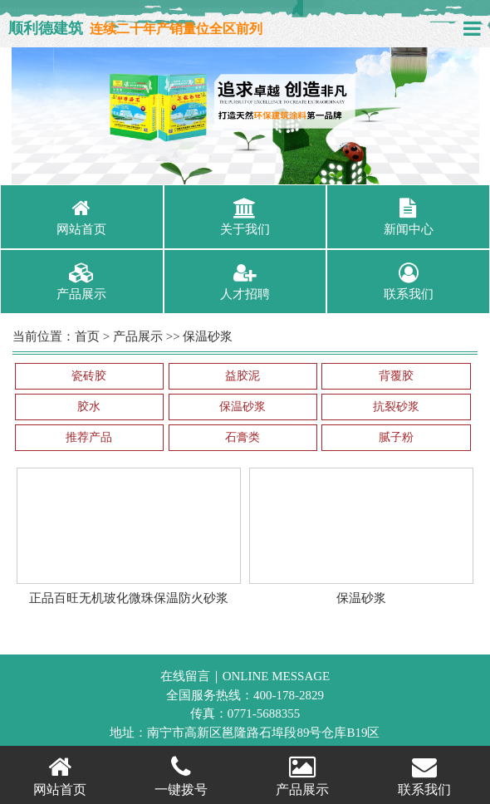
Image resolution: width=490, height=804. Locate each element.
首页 (87, 336)
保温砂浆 (208, 336)
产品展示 (138, 336)
